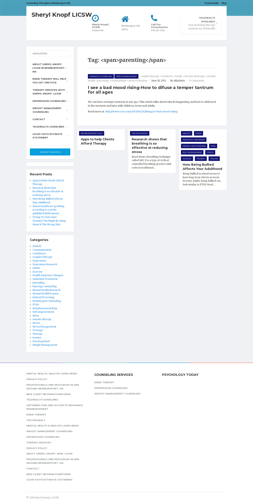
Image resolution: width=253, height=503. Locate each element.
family (178, 76)
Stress (210, 152)
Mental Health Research (46, 290)
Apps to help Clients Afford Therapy (97, 141)
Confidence (39, 253)
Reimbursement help (91, 133)
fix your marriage (194, 76)
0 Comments (196, 80)
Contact (39, 119)
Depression (39, 260)
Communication (42, 249)
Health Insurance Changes (48, 275)
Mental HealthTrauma (194, 146)
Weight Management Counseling (47, 110)
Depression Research (45, 264)
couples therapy (150, 76)
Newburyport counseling (47, 301)
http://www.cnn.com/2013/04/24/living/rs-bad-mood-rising (142, 111)
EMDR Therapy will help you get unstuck (49, 80)
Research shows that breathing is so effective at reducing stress (150, 145)
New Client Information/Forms (48, 394)
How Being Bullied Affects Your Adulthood (202, 167)
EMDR (198, 133)
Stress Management (126, 76)
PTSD (213, 146)
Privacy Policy (36, 379)
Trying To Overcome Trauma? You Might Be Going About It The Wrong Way (49, 221)
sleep (36, 315)
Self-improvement (192, 152)
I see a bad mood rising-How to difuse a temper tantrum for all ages (150, 90)
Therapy (201, 159)
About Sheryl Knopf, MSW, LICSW (49, 453)
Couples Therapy (42, 257)
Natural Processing (43, 297)
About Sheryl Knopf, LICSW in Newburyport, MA (49, 68)
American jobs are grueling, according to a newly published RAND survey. (49, 210)
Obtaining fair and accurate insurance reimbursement (54, 407)
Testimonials (212, 3)
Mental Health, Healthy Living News (51, 373)
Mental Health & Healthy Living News (52, 425)
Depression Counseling (49, 101)
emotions (167, 76)
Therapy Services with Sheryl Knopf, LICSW (49, 91)
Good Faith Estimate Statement (47, 136)
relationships (118, 80)
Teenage (187, 159)
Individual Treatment (194, 140)
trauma (214, 159)
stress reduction (137, 80)
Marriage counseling (101, 76)
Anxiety (186, 133)
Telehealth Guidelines (48, 126)
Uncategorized (140, 133)
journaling (39, 282)
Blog (224, 3)
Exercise (38, 271)
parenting (103, 80)
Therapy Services (50, 152)
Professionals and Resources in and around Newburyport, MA (52, 386)
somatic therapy (42, 319)
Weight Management (45, 344)
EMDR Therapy (36, 414)
